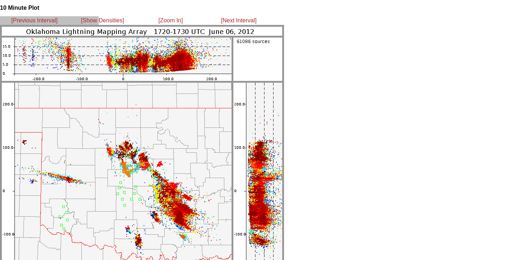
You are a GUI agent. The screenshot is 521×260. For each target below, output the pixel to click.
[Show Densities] (102, 20)
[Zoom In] (170, 20)
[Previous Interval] (34, 20)
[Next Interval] (239, 20)
